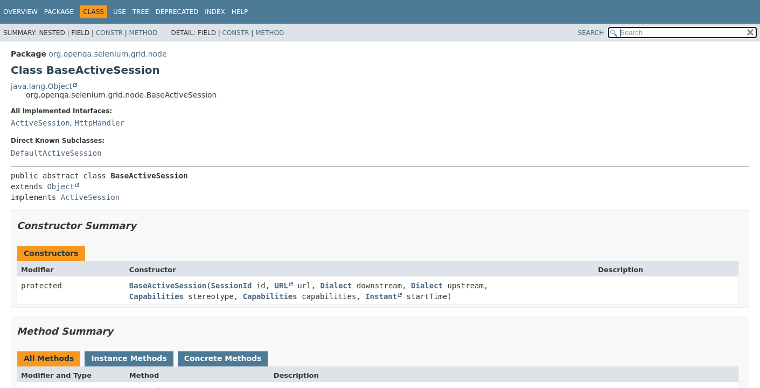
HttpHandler (99, 123)
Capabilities (156, 296)
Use (119, 12)
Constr (109, 33)
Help (240, 12)
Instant (381, 296)
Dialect (336, 285)
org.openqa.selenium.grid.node (107, 54)
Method (143, 33)
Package (59, 12)
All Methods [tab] (49, 358)
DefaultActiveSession (56, 153)
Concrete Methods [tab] (223, 358)
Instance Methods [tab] (128, 358)
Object (60, 186)
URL (281, 285)
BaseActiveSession (167, 285)
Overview (20, 12)
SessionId (231, 285)
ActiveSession (40, 123)
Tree (141, 12)
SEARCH (591, 33)
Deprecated (177, 12)
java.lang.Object (41, 86)
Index (215, 12)
